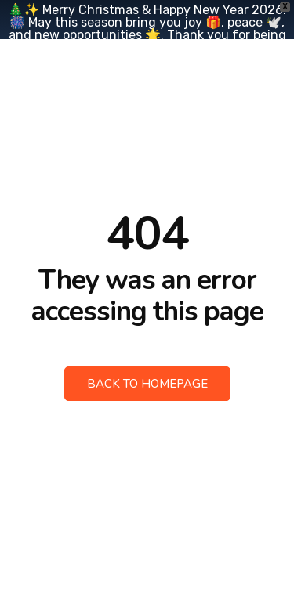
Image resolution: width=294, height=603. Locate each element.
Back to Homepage (147, 384)
